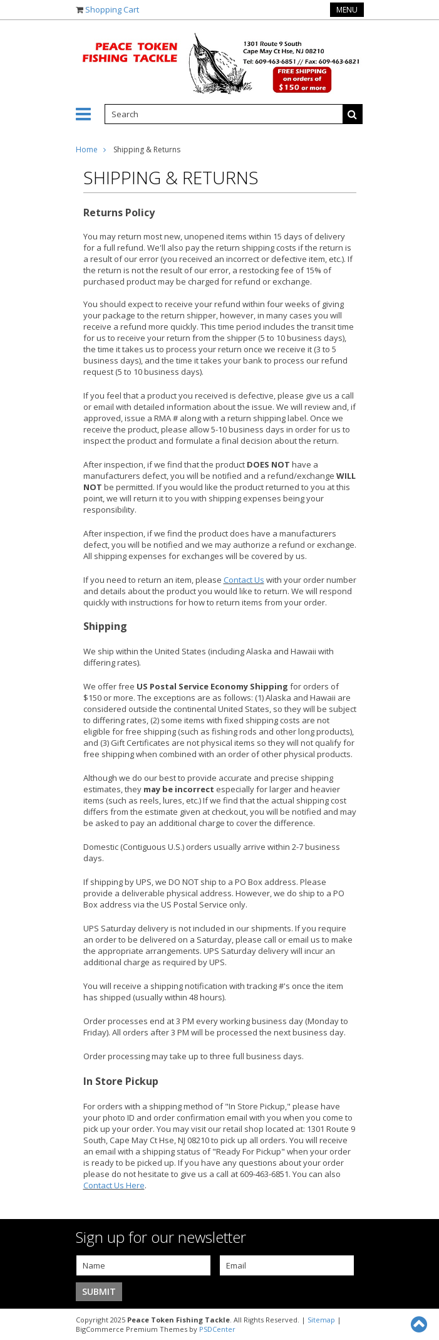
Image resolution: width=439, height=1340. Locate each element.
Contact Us (244, 579)
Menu (347, 9)
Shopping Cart (112, 9)
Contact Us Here (114, 1185)
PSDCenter (217, 1329)
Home (87, 149)
